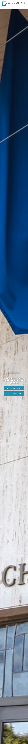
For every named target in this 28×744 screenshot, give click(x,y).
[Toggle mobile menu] (25, 6)
